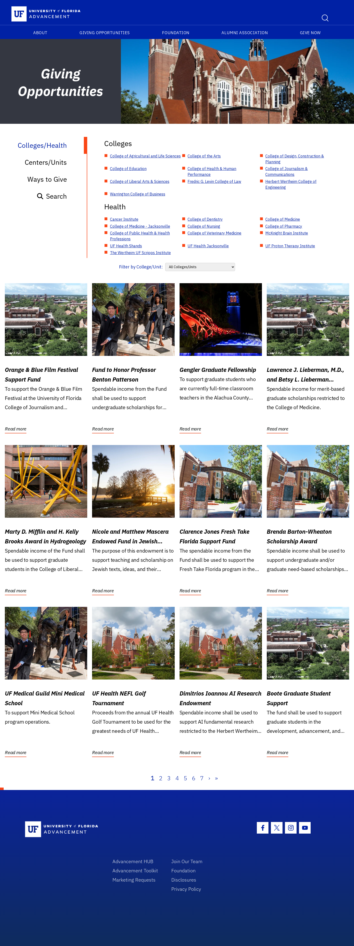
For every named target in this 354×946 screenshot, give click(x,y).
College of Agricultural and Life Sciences (145, 156)
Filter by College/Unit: (141, 267)
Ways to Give (47, 179)
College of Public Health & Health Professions (140, 236)
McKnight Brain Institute (286, 233)
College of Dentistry (205, 219)
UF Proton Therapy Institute (290, 245)
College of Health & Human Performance (212, 171)
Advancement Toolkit (135, 870)
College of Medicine (282, 219)
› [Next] (209, 778)
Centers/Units (46, 162)
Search (51, 196)
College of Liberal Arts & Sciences (139, 181)
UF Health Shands (126, 245)
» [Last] (216, 778)
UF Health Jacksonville (208, 245)
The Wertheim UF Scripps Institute (140, 252)
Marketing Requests (134, 879)
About (40, 32)
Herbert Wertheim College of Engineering (290, 184)
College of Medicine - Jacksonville (140, 226)
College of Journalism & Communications (286, 171)
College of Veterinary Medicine (214, 233)
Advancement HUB (132, 861)
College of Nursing (204, 226)
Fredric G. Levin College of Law (214, 181)
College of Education (128, 168)
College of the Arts (204, 156)
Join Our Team (187, 861)
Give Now (310, 32)
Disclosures (183, 879)
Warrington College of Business (137, 194)
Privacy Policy (186, 889)
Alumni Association (244, 32)
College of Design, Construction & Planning (294, 159)
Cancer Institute (124, 219)
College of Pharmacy (283, 226)
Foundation (175, 32)
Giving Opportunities (104, 32)
